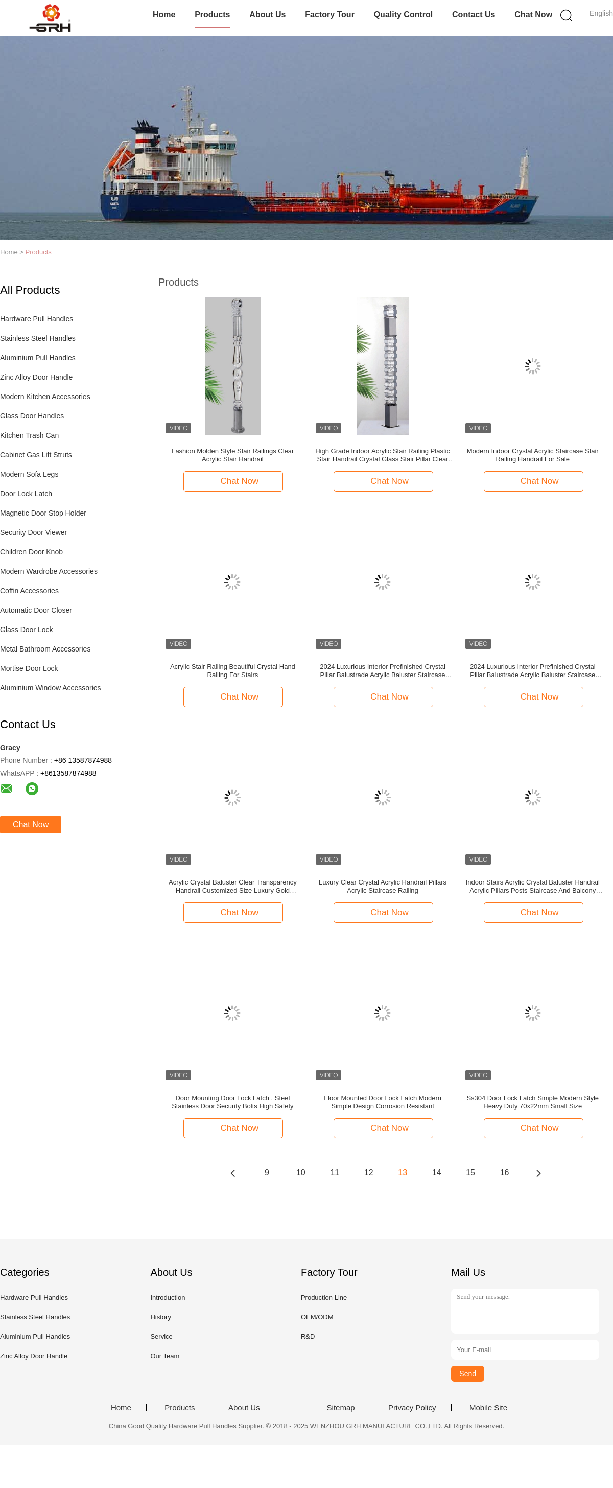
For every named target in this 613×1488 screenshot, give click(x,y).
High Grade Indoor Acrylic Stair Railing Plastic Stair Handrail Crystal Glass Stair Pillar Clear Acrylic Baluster (382, 455)
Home (164, 14)
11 (334, 1172)
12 (368, 1172)
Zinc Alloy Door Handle (36, 377)
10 (300, 1172)
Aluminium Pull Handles (38, 358)
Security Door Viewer (33, 532)
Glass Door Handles (32, 416)
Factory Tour (330, 14)
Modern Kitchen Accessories (45, 396)
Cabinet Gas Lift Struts (36, 455)
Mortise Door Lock (29, 668)
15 (470, 1172)
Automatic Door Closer (36, 610)
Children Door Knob (31, 552)
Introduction (167, 1297)
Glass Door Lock (26, 629)
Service (161, 1336)
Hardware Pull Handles (36, 319)
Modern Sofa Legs (29, 474)
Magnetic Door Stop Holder (43, 513)
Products (212, 14)
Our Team (164, 1356)
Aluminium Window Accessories (50, 688)
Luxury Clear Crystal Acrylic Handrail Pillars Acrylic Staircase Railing (382, 886)
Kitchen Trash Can (29, 435)
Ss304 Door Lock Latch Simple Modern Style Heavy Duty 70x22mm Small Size (532, 1102)
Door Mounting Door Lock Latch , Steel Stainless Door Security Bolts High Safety (232, 1102)
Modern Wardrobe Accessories (49, 571)
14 (436, 1172)
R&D (308, 1336)
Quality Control (403, 14)
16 (504, 1172)
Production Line (324, 1297)
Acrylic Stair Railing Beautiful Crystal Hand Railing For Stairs (232, 671)
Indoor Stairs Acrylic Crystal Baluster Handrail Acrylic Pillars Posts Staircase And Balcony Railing (533, 886)
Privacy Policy (412, 1407)
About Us (267, 14)
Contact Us (473, 14)
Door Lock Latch (26, 494)
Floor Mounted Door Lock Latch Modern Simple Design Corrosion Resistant (382, 1102)
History (160, 1317)
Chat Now (533, 14)
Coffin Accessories (29, 591)
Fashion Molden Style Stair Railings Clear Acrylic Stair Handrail (232, 455)
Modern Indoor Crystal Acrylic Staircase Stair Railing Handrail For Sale (533, 455)
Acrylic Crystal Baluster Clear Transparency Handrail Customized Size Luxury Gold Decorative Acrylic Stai (233, 886)
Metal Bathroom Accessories (45, 649)
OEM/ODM (317, 1317)
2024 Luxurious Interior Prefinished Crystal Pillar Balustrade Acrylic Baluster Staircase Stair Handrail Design (382, 671)
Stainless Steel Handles (38, 338)
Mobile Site (488, 1407)
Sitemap (341, 1407)
